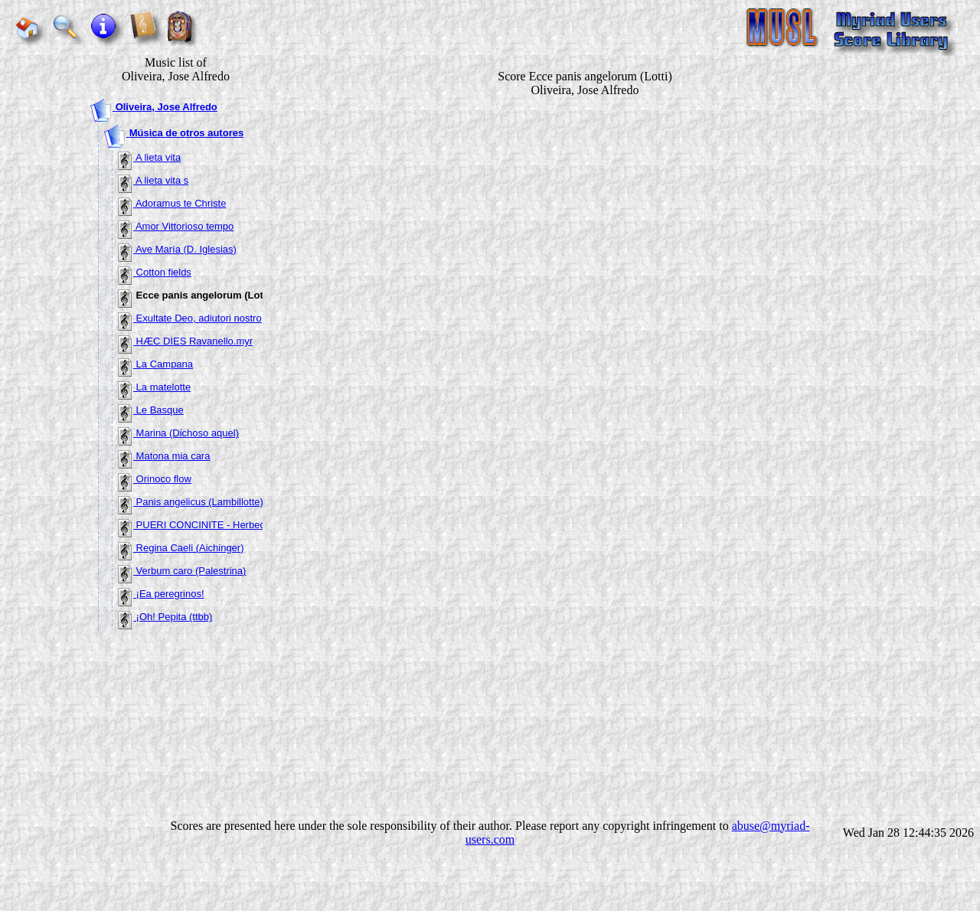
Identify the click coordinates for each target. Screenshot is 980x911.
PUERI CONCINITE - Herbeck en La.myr (217, 525)
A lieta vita (149, 157)
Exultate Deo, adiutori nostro (190, 318)
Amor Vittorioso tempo (176, 226)
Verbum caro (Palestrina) (182, 570)
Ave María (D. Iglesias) (177, 249)
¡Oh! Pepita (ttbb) (165, 616)
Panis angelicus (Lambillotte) (190, 502)
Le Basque (151, 410)
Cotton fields (154, 272)
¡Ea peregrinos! (161, 593)
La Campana (155, 364)
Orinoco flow (154, 479)
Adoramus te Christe (172, 203)
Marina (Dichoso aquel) (178, 433)
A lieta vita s (153, 180)
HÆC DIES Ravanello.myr (185, 341)
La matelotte (154, 387)
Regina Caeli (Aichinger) (181, 547)
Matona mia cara (164, 456)
